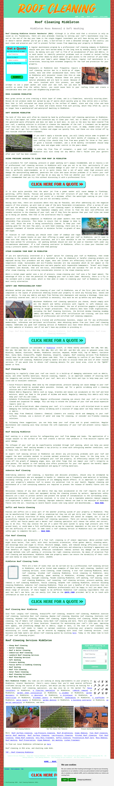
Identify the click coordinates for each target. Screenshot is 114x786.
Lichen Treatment (72, 740)
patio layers (22, 700)
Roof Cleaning (15, 769)
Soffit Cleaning (63, 738)
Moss (7, 103)
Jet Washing (57, 740)
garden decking (49, 700)
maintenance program (48, 47)
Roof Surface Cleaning (22, 733)
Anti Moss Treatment (45, 738)
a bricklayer (66, 695)
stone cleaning (47, 571)
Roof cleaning (12, 348)
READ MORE (99, 503)
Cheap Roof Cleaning (24, 738)
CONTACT (95, 17)
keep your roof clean (63, 422)
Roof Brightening (65, 733)
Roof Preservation (27, 740)
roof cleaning (35, 70)
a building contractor (81, 700)
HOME (76, 17)
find (13, 614)
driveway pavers (40, 698)
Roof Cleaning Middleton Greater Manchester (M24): (30, 34)
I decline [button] (72, 779)
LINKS (82, 17)
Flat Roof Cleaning (98, 733)
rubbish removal (80, 690)
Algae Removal (81, 733)
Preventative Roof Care (83, 738)
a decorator (37, 695)
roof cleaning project (24, 635)
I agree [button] (65, 779)
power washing (52, 575)
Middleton (50, 348)
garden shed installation (29, 693)
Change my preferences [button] (84, 779)
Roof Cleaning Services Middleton (29, 640)
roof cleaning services (74, 580)
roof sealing (76, 445)
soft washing (82, 578)
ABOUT (88, 17)
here (74, 633)
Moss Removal (101, 738)
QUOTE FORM (70, 592)
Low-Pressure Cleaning (44, 733)
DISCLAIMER (103, 17)
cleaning (25, 219)
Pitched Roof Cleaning (86, 735)
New (22, 769)
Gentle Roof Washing (15, 735)
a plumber (64, 693)
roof (35, 43)
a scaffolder (98, 698)
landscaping (70, 698)
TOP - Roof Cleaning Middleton (19, 752)
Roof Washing (11, 740)
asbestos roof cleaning (29, 475)
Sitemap (7, 769)
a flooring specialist (44, 690)
